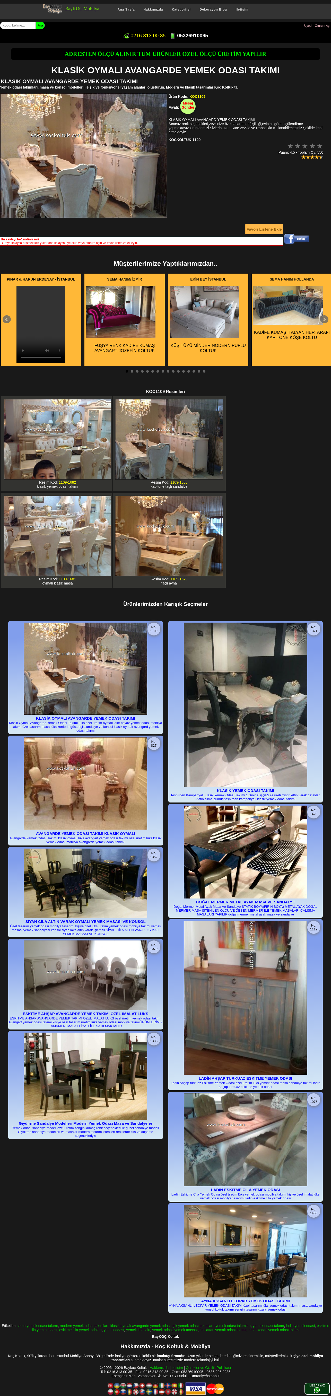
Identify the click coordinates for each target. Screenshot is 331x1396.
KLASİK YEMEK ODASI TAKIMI (245, 790)
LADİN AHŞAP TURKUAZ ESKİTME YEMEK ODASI (245, 1078)
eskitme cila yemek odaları (80, 1330)
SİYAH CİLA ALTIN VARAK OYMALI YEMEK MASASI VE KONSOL (85, 921)
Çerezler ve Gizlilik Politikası (208, 1368)
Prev (7, 319)
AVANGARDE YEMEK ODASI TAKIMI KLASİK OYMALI (85, 833)
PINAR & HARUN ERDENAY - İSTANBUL (41, 279)
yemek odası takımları (233, 1326)
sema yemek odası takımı (37, 1326)
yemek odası (114, 1330)
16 (204, 371)
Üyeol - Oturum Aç (316, 26)
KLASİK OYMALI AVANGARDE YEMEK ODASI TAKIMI (85, 718)
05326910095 (189, 35)
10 (173, 371)
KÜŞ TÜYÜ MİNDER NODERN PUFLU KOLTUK (208, 319)
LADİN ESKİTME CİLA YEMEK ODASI (245, 1190)
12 (183, 371)
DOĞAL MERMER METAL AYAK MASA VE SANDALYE (245, 902)
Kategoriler (181, 9)
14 (194, 371)
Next (324, 319)
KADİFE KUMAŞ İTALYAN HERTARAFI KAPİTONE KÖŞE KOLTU (291, 313)
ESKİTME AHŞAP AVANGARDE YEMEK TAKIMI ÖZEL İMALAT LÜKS (86, 1013)
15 (199, 371)
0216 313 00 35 (144, 35)
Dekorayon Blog (213, 9)
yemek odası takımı (268, 1326)
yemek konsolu (138, 1330)
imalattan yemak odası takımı (223, 1330)
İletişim (242, 9)
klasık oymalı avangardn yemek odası (140, 1326)
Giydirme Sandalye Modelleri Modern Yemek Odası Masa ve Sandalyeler (85, 1123)
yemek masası (186, 1330)
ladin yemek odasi (300, 1326)
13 (188, 371)
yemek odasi (162, 1330)
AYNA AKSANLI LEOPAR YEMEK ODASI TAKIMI (245, 1301)
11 (178, 371)
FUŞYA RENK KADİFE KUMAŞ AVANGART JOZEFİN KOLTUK (120, 319)
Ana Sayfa (126, 9)
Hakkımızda (153, 9)
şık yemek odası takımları (193, 1326)
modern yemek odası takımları (84, 1326)
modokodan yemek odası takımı (274, 1330)
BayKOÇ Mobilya (82, 8)
